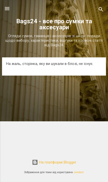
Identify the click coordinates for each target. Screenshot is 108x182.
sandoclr (79, 172)
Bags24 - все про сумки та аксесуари (54, 24)
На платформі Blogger (54, 162)
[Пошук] (101, 10)
